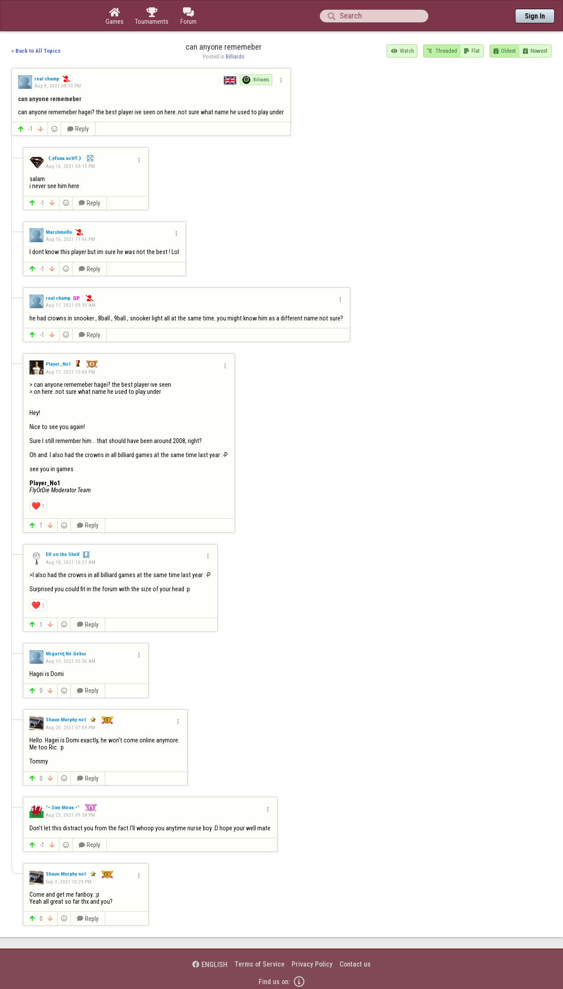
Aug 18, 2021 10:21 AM (70, 562)
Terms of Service (259, 964)
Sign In (535, 16)
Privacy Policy (312, 964)
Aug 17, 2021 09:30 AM (70, 305)
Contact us (355, 964)
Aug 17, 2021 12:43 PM (70, 372)
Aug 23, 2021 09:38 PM (70, 815)
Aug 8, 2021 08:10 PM (57, 86)
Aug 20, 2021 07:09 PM (70, 727)
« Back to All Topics (36, 50)
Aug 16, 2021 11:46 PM (70, 239)
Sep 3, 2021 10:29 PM (68, 882)
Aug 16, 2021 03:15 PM (70, 166)
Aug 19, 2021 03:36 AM (70, 661)
